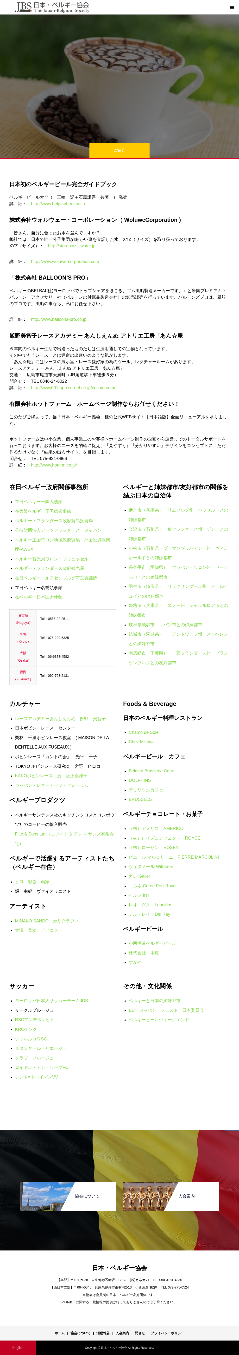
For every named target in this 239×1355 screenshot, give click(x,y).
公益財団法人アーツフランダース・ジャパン (58, 530)
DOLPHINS (140, 780)
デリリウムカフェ (146, 790)
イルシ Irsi (139, 895)
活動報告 (103, 1333)
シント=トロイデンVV (36, 1077)
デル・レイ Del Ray (149, 914)
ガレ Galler (139, 876)
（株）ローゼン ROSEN (154, 847)
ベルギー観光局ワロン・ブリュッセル (51, 559)
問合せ (140, 1333)
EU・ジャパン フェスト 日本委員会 (166, 1010)
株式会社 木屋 (144, 952)
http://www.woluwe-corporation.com (65, 261)
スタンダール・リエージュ (41, 1048)
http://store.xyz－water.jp (71, 245)
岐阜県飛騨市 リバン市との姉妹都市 (165, 624)
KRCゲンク (26, 1029)
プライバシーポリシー (167, 1333)
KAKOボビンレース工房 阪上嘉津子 (51, 775)
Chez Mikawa (142, 741)
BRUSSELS (140, 799)
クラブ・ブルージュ (34, 1058)
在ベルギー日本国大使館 (39, 597)
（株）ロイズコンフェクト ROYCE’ (165, 838)
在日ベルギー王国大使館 (39, 501)
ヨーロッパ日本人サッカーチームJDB (51, 1000)
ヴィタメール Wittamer (151, 866)
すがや (135, 962)
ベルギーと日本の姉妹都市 (155, 1000)
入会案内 (122, 1333)
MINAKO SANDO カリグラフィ (47, 921)
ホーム (60, 1333)
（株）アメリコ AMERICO (156, 828)
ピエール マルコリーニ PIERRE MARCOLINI (174, 857)
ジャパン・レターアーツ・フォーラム (51, 785)
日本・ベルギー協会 (119, 1267)
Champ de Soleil (144, 732)
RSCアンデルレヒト (34, 1019)
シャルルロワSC (31, 1039)
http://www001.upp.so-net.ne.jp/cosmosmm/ (73, 387)
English (18, 1348)
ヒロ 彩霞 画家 (32, 881)
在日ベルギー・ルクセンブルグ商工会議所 (56, 578)
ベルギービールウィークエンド (159, 1019)
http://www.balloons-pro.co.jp (58, 319)
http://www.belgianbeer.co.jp (58, 203)
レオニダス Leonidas (150, 904)
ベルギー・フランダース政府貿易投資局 (54, 520)
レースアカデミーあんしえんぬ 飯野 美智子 (60, 718)
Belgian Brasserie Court (151, 771)
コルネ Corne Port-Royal (152, 885)
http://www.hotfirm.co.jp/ (54, 465)
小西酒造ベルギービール (152, 943)
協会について (80, 1333)
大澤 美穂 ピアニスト (39, 930)
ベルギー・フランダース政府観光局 (49, 568)
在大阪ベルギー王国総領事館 (43, 511)
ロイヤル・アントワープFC (41, 1067)
